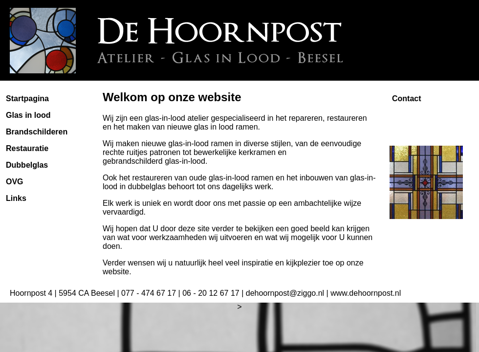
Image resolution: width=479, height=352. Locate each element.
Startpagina (27, 98)
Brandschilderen (36, 132)
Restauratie (27, 148)
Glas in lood (28, 115)
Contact (406, 98)
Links (16, 198)
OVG (14, 181)
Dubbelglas (27, 165)
